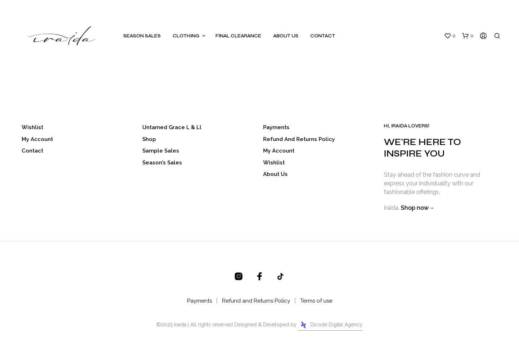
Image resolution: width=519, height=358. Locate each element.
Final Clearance (238, 36)
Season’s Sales (162, 162)
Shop (149, 139)
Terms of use (316, 301)
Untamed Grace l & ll (171, 127)
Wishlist (32, 127)
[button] (450, 36)
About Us (285, 36)
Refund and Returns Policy (299, 139)
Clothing (186, 36)
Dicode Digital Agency (330, 325)
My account (37, 139)
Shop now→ (417, 207)
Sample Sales (160, 151)
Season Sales (142, 36)
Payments (276, 127)
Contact (322, 36)
